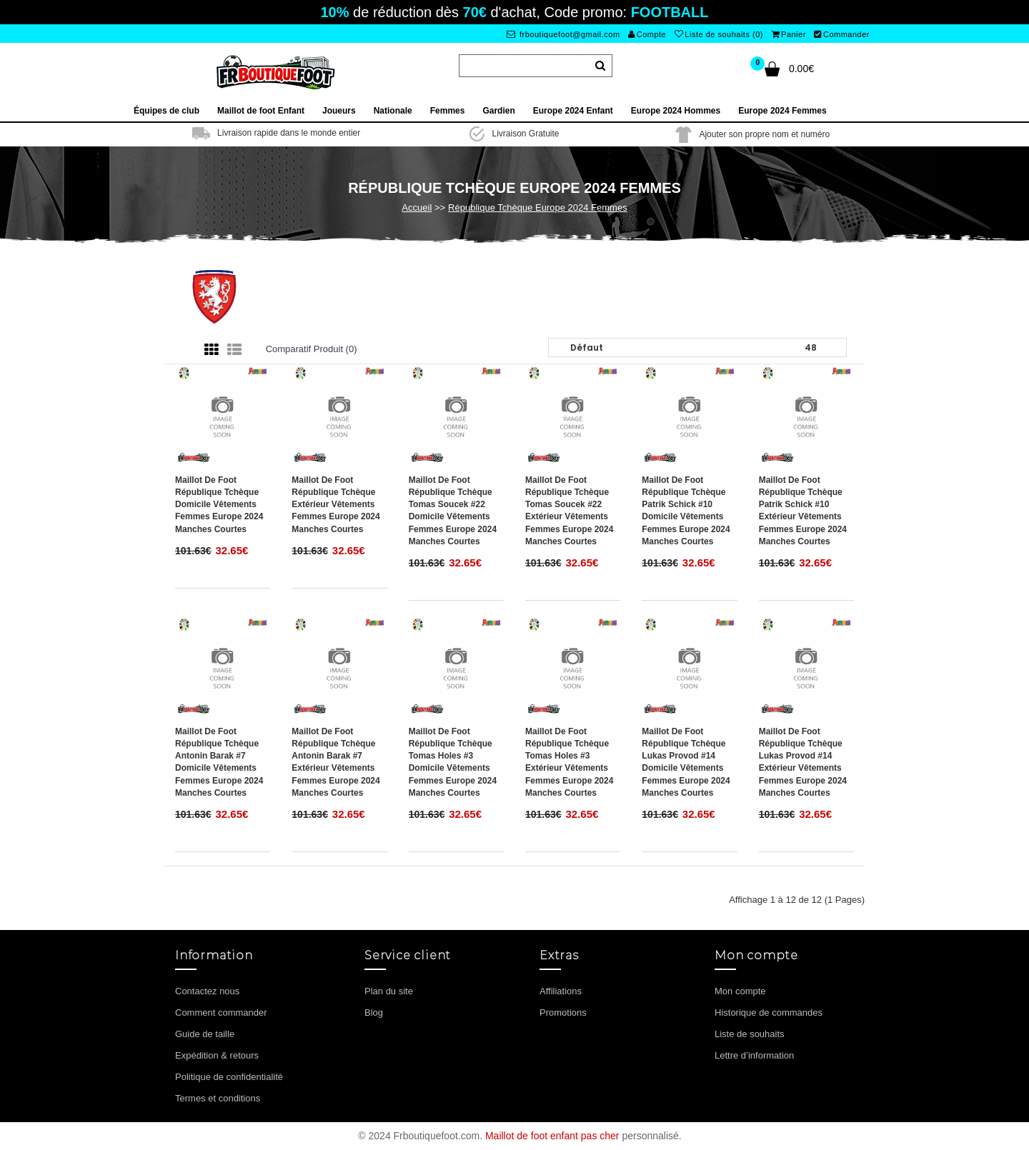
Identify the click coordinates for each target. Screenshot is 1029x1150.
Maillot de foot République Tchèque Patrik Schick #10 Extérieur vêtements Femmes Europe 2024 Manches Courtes (803, 510)
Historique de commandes (768, 1012)
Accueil (417, 207)
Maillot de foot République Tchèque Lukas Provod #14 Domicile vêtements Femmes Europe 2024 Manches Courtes (686, 762)
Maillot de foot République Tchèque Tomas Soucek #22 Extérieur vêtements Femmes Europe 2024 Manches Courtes (569, 510)
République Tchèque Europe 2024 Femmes (537, 207)
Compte (647, 34)
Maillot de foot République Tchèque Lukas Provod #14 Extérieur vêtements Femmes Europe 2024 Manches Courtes (803, 762)
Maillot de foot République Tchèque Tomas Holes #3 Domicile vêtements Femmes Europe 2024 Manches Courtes (453, 762)
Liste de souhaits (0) (719, 34)
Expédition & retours (217, 1055)
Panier (789, 34)
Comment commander (221, 1012)
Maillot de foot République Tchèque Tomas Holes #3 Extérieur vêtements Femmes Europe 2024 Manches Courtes (569, 762)
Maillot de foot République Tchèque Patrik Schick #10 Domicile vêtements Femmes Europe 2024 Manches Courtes (686, 510)
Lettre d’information (754, 1055)
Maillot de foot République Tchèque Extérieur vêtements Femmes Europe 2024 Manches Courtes (335, 504)
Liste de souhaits (750, 1034)
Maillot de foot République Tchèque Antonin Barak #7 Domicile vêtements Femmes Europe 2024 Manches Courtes (219, 762)
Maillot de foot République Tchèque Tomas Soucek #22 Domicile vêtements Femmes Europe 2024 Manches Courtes (453, 510)
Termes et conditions (217, 1098)
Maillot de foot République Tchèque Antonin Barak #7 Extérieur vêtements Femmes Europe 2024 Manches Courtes (335, 762)
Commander (842, 34)
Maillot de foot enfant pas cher (552, 1135)
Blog (373, 1012)
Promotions (563, 1012)
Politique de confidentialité (229, 1076)
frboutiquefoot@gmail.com (563, 34)
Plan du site (388, 991)
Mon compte (740, 991)
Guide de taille (204, 1034)
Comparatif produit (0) (311, 349)
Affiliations (561, 991)
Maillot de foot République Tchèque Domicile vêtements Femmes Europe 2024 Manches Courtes (219, 504)
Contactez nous (207, 991)
